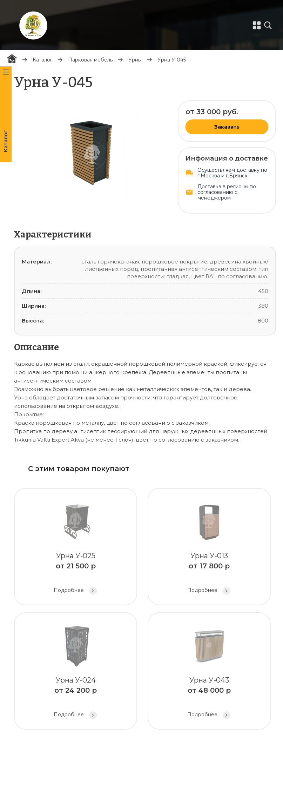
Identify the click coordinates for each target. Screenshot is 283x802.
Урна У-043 (209, 672)
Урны (135, 60)
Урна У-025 (75, 547)
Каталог (42, 60)
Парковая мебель (90, 60)
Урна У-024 (75, 672)
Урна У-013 (209, 547)
